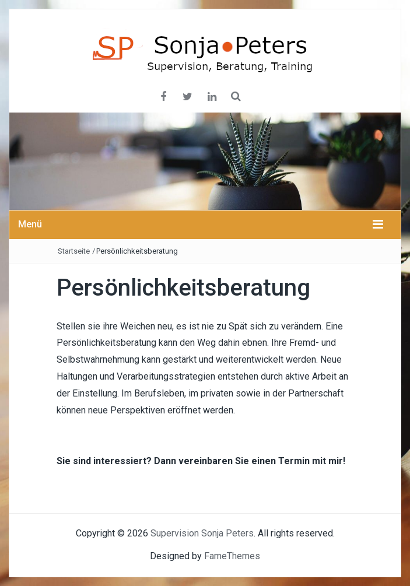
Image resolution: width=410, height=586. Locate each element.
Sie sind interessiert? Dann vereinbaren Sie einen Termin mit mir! (201, 460)
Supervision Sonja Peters (202, 533)
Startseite (74, 251)
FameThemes (232, 556)
